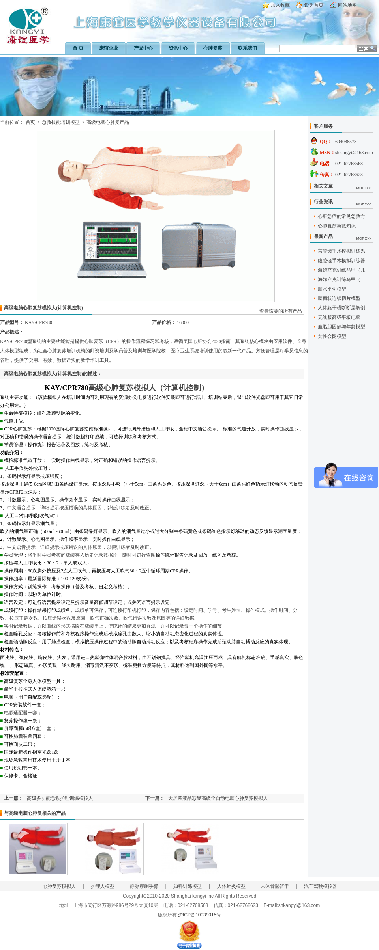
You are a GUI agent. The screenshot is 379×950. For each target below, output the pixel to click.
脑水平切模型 (332, 289)
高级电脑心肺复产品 (107, 122)
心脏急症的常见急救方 (341, 216)
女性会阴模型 (332, 336)
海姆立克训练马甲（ (339, 279)
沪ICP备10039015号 (199, 915)
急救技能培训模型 (61, 122)
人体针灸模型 (231, 886)
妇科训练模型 (187, 886)
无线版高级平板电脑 (339, 317)
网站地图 (347, 5)
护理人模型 (102, 886)
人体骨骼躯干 (275, 886)
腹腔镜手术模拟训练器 (341, 260)
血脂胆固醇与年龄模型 (341, 327)
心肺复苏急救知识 (337, 226)
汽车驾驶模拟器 (320, 886)
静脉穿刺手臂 (144, 886)
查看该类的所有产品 (280, 311)
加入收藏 (280, 5)
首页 (30, 122)
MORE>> (363, 188)
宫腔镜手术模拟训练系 (341, 251)
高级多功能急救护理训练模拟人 (60, 798)
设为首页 (313, 5)
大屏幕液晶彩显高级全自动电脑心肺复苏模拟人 (218, 798)
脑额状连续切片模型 (339, 298)
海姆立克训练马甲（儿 (341, 270)
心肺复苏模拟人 (59, 886)
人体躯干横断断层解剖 (341, 308)
